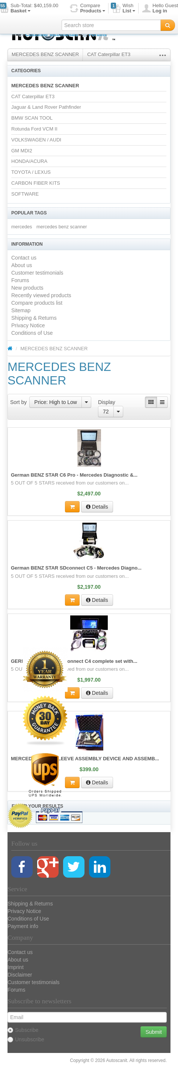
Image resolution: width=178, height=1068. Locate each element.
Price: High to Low (55, 402)
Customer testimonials (48, 34)
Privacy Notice (28, 325)
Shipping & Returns (34, 318)
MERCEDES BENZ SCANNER (45, 54)
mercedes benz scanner (61, 226)
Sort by (18, 402)
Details (97, 507)
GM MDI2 (21, 150)
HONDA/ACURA (29, 161)
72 (106, 412)
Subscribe (23, 1030)
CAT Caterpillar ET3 (108, 54)
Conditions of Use (32, 333)
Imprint (16, 967)
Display (106, 402)
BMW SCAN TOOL (32, 118)
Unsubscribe (26, 1039)
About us (21, 265)
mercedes (21, 226)
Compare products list (36, 303)
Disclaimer (20, 975)
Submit (153, 1032)
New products (27, 288)
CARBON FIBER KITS (35, 183)
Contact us (23, 258)
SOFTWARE (25, 194)
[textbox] (111, 25)
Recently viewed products (41, 295)
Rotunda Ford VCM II (34, 129)
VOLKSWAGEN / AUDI (36, 140)
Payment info (23, 926)
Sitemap (20, 310)
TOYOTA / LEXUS (31, 172)
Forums (94, 34)
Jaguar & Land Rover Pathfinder (46, 107)
